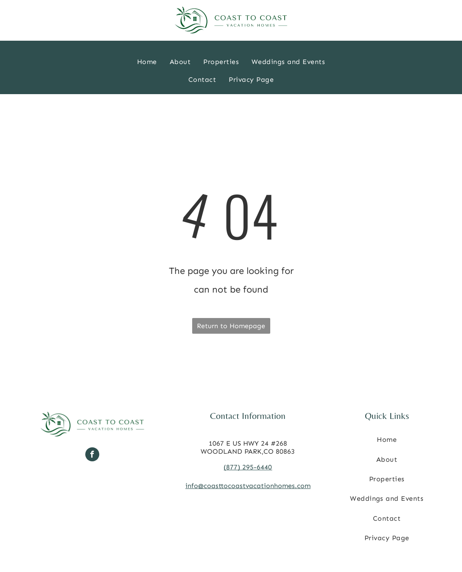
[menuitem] (147, 62)
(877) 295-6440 (248, 467)
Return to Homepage (231, 326)
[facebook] (92, 455)
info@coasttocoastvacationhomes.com (248, 486)
